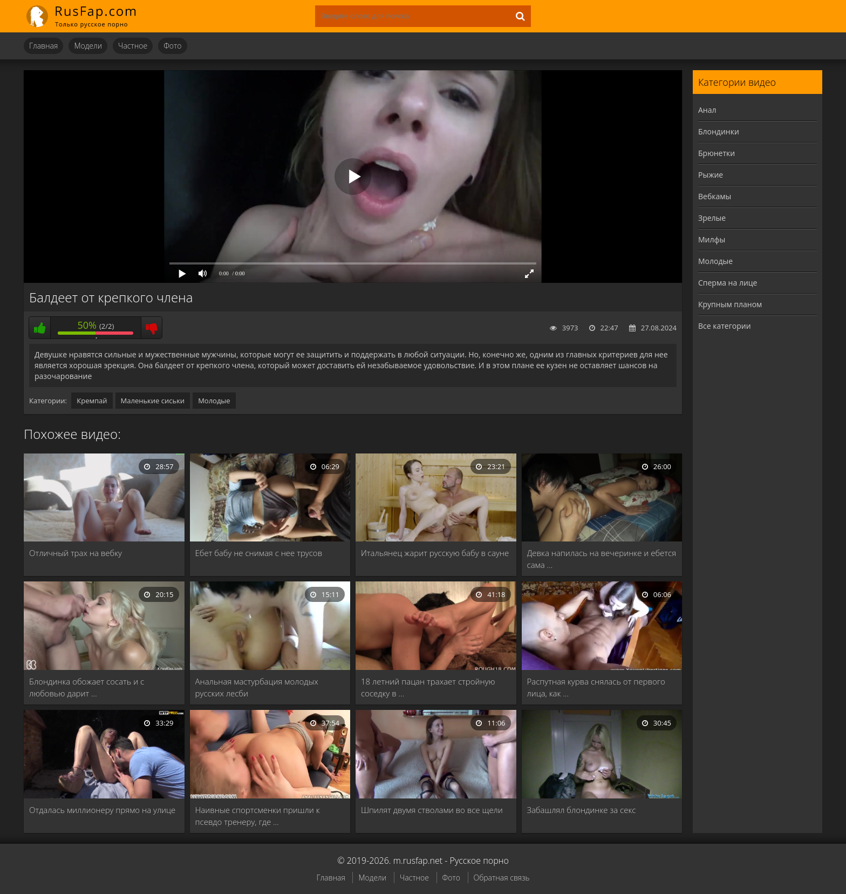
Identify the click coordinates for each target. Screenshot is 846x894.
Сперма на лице (727, 282)
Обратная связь (502, 877)
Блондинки (718, 131)
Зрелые (712, 218)
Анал (707, 110)
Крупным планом (730, 304)
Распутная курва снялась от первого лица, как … (596, 687)
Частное (132, 45)
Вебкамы (714, 196)
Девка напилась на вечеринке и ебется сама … (602, 558)
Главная (43, 45)
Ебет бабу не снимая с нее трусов (259, 552)
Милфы (711, 239)
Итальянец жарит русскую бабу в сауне (435, 552)
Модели (88, 45)
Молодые (214, 400)
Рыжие (710, 175)
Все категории (724, 326)
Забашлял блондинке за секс (581, 809)
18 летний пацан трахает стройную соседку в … (428, 687)
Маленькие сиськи (153, 400)
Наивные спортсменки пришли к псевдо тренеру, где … (257, 815)
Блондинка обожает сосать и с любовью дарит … (86, 687)
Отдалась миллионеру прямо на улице (102, 809)
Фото (172, 45)
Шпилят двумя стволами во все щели (432, 809)
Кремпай (92, 400)
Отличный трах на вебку (75, 552)
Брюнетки (716, 153)
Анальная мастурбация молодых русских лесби (256, 687)
